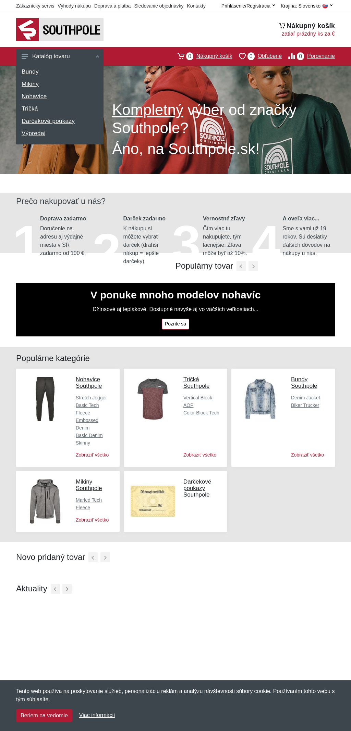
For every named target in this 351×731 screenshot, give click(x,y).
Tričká (30, 108)
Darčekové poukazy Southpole (197, 488)
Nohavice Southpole (89, 382)
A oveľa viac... (301, 218)
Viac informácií (97, 715)
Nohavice (34, 96)
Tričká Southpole (196, 382)
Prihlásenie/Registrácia (248, 5)
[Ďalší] (105, 557)
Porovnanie (308, 56)
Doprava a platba (112, 6)
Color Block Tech (201, 412)
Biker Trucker (305, 405)
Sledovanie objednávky (158, 6)
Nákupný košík (201, 56)
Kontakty (196, 6)
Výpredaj (34, 133)
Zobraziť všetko (92, 455)
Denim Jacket (305, 397)
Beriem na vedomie (44, 715)
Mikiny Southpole (89, 484)
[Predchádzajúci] (241, 266)
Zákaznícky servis (35, 6)
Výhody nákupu (74, 6)
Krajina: (306, 6)
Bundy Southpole (304, 382)
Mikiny (30, 84)
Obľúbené (257, 56)
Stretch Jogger (91, 397)
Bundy (30, 71)
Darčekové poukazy (48, 121)
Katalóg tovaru (60, 56)
